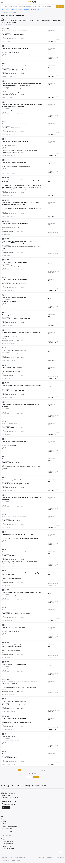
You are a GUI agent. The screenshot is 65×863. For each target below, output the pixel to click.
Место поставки (6, 33)
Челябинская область (15, 336)
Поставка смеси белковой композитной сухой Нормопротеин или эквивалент (21, 498)
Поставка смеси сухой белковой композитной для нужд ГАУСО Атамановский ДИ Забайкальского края (20, 203)
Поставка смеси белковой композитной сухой (15, 31)
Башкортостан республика (13, 371)
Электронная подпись (7, 828)
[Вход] (63, 2)
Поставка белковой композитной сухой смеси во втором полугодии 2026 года (22, 180)
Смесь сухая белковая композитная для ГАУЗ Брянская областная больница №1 (21, 405)
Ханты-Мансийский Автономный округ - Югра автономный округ (21, 188)
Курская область (11, 445)
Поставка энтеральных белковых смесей (14, 664)
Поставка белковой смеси (9, 424)
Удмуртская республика (14, 578)
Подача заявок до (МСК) (53, 39)
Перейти (36, 777)
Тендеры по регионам (7, 839)
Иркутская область (13, 52)
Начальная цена (51, 30)
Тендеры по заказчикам (7, 848)
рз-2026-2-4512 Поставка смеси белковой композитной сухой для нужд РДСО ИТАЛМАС (21, 573)
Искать (60, 6)
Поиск (2, 816)
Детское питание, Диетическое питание (13, 38)
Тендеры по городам (7, 841)
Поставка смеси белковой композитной (14, 517)
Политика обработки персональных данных (51, 857)
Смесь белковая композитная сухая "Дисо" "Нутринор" (18, 534)
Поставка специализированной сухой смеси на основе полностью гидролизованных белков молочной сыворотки (21, 84)
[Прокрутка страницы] (60, 852)
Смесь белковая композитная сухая (12, 367)
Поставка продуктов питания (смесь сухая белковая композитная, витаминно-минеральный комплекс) (21, 386)
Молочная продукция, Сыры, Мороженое (13, 93)
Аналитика (4, 821)
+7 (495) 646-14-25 (8, 801)
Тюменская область (25, 318)
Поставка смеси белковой (9, 610)
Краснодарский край (30, 687)
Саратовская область (14, 462)
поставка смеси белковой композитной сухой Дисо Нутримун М (21, 332)
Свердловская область (18, 34)
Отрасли (4, 37)
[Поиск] (2, 6)
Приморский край (15, 266)
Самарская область (13, 668)
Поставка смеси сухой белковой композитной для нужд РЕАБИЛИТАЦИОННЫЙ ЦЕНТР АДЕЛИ (18, 645)
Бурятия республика (14, 127)
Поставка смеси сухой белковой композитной (15, 162)
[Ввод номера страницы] (29, 777)
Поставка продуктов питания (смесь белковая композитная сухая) (21, 592)
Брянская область (12, 410)
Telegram (5, 808)
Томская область (11, 145)
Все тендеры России (7, 851)
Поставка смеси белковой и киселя (12, 459)
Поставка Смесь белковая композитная (13, 627)
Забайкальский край (11, 757)
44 (36, 770)
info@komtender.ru (8, 804)
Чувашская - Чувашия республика (18, 69)
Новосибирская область (17, 89)
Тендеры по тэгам (6, 846)
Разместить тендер (6, 831)
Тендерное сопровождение (9, 826)
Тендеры (3, 819)
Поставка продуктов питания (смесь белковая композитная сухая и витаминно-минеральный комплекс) (22, 105)
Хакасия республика (12, 110)
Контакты (3, 823)
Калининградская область (17, 390)
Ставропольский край (32, 538)
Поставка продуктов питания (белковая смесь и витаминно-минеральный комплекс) (20, 682)
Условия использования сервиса (10, 860)
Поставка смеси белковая (9, 736)
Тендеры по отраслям (7, 843)
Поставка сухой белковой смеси (11, 315)
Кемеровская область (24, 166)
